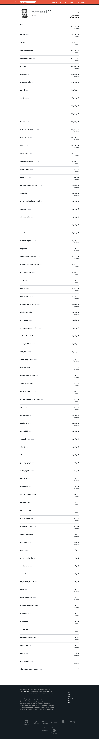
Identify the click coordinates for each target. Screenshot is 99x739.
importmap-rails (27, 225)
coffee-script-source (29, 130)
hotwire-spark (27, 502)
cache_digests (27, 471)
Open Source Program (39, 700)
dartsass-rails (26, 367)
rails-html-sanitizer (28, 50)
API (68, 704)
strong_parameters (28, 383)
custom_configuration (29, 494)
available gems (31, 693)
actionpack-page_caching (31, 328)
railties (24, 42)
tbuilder (24, 653)
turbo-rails (26, 209)
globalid (24, 66)
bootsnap (25, 106)
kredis (24, 407)
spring (24, 145)
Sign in (77, 2)
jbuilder (24, 122)
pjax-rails (25, 574)
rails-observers (27, 233)
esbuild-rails (26, 566)
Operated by (26, 719)
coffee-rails (26, 153)
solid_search (26, 661)
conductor (25, 542)
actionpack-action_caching (31, 264)
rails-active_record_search (31, 669)
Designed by (36, 718)
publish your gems (29, 691)
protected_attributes (29, 336)
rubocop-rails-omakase (30, 256)
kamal (24, 280)
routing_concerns (28, 534)
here (52, 709)
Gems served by (72, 718)
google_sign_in (27, 463)
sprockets (25, 74)
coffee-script (26, 137)
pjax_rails (25, 479)
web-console (26, 169)
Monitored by (63, 718)
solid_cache (26, 296)
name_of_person (28, 391)
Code (69, 692)
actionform (25, 621)
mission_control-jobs (29, 375)
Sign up (83, 2)
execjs (24, 98)
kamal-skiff (25, 629)
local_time (25, 352)
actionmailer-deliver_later (30, 605)
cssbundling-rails (28, 241)
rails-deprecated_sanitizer (31, 185)
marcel (24, 90)
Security (70, 709)
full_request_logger (28, 582)
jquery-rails (26, 114)
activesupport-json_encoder (32, 399)
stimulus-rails (26, 217)
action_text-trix (27, 344)
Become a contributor (41, 693)
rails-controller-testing (29, 161)
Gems (66, 2)
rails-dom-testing (28, 58)
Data (69, 694)
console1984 (26, 415)
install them (41, 691)
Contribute (70, 698)
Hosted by (45, 718)
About (69, 700)
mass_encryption (28, 597)
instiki (24, 590)
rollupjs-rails (26, 645)
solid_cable (26, 320)
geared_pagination (28, 518)
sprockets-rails (27, 82)
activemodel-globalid (29, 558)
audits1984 (25, 431)
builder (24, 34)
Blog (61, 2)
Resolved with (54, 718)
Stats (69, 696)
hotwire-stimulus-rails (29, 637)
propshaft (25, 248)
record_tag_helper (28, 360)
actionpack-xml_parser (30, 304)
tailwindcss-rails (27, 312)
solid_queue (26, 288)
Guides (71, 2)
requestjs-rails (27, 439)
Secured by (54, 727)
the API (49, 691)
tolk (23, 455)
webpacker (25, 193)
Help (69, 702)
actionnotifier (26, 613)
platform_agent (27, 510)
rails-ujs (24, 447)
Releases (54, 2)
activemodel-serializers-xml (31, 201)
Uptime (69, 690)
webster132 (42, 12)
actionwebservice (28, 526)
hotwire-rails (26, 423)
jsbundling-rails (27, 272)
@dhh (35, 15)
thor (23, 25)
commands (25, 486)
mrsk (24, 550)
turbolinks (25, 177)
